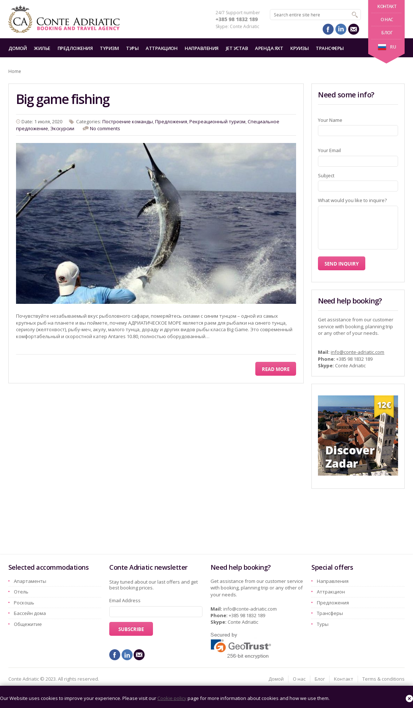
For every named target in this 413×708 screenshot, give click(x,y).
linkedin (340, 29)
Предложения (75, 48)
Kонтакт (386, 6)
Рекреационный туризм (217, 121)
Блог (386, 33)
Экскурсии (62, 128)
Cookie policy (171, 698)
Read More (276, 369)
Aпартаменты (30, 581)
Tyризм (109, 48)
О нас (387, 19)
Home (14, 71)
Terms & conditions (383, 679)
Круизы (299, 48)
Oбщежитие (28, 624)
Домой (17, 48)
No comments (105, 128)
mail (353, 29)
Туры (132, 48)
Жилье (42, 48)
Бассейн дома (30, 613)
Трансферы (330, 48)
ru (387, 47)
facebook (328, 29)
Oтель (21, 591)
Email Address (125, 600)
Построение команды (127, 121)
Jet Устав (237, 48)
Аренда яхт (269, 48)
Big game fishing (62, 99)
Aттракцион (161, 48)
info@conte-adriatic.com (357, 352)
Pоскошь (24, 602)
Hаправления (202, 48)
